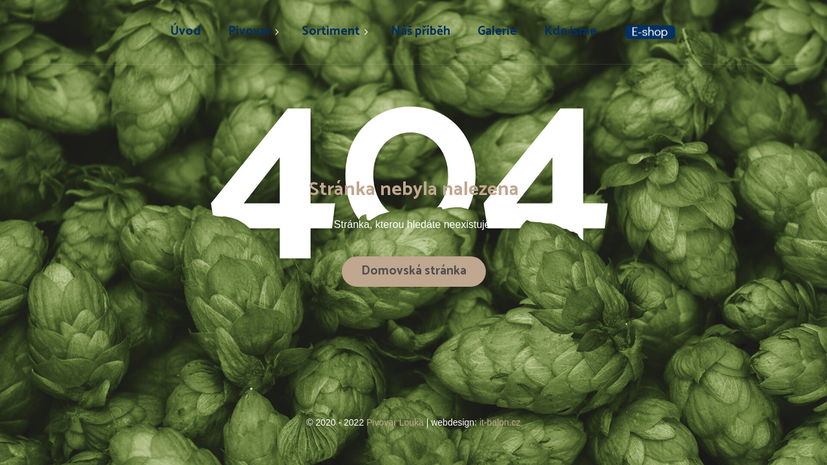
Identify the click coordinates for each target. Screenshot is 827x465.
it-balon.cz (500, 422)
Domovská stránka (413, 271)
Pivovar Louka (396, 422)
